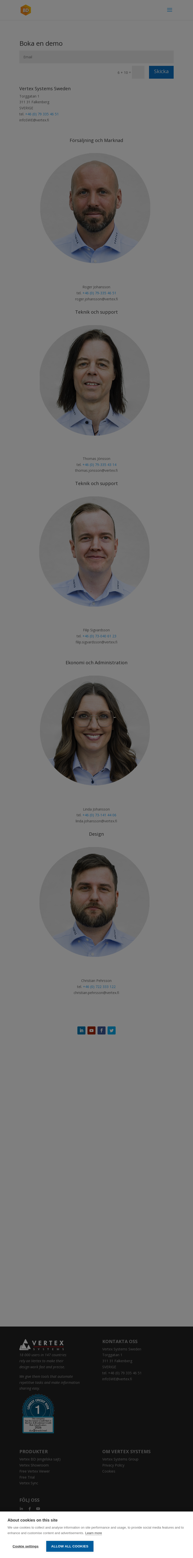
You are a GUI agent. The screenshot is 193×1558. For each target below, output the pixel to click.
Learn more (93, 1533)
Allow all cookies (69, 1546)
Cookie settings (26, 1546)
